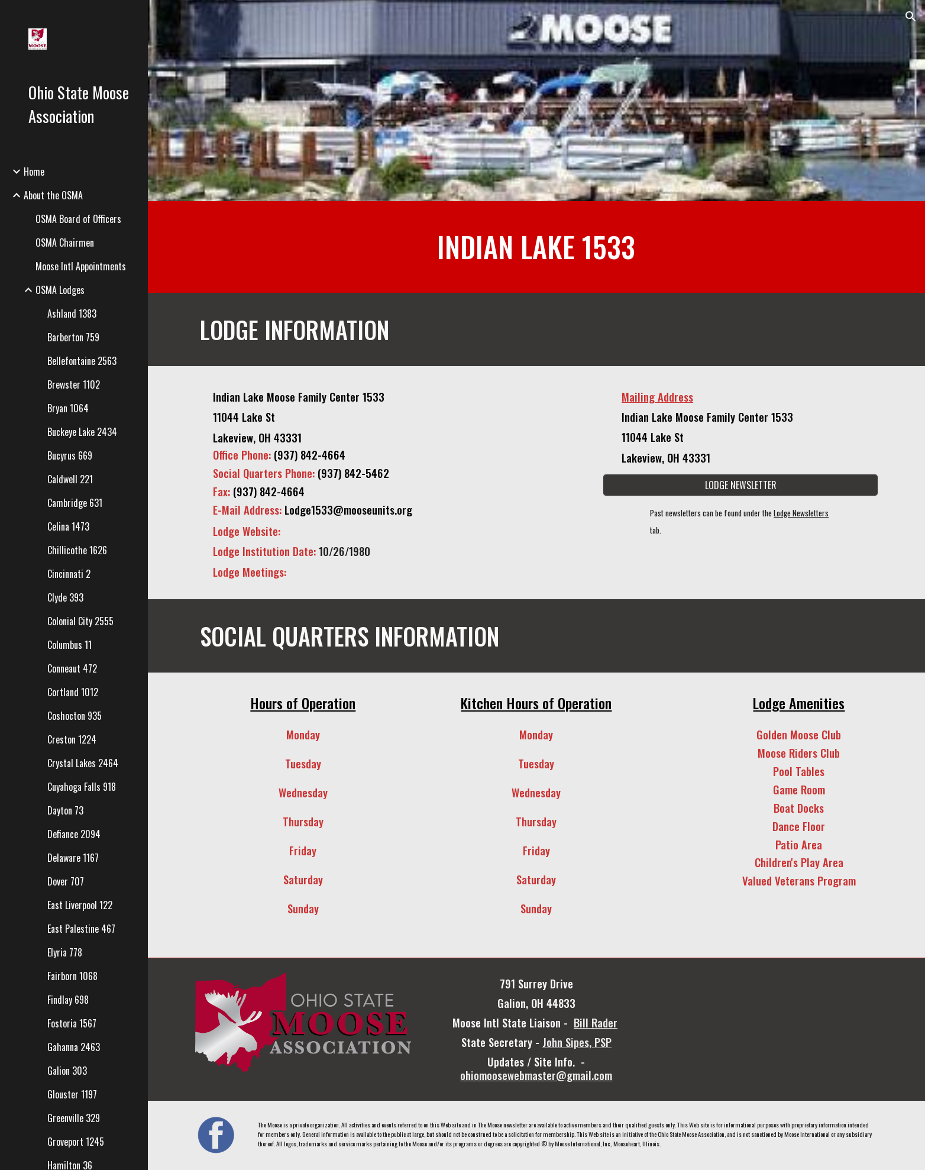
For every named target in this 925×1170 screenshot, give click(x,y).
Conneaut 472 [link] (72, 668)
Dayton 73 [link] (65, 810)
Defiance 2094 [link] (74, 834)
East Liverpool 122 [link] (79, 905)
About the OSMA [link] (53, 195)
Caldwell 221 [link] (70, 479)
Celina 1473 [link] (68, 526)
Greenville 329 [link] (73, 1118)
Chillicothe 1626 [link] (77, 550)
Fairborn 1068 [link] (72, 976)
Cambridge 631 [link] (74, 503)
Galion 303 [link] (67, 1071)
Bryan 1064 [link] (68, 408)
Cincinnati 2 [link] (68, 574)
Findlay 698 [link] (68, 1000)
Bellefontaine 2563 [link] (82, 361)
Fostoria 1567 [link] (71, 1023)
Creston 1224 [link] (71, 739)
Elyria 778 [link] (64, 952)
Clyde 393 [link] (65, 597)
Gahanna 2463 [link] (73, 1047)
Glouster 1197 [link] (72, 1094)
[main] (536, 247)
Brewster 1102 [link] (73, 384)
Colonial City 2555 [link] (80, 621)
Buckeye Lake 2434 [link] (82, 432)
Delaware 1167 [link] (73, 858)
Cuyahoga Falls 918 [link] (81, 787)
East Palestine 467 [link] (81, 929)
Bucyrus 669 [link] (69, 455)
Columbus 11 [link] (69, 645)
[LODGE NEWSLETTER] (740, 485)
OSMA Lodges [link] (60, 290)
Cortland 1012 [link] (72, 692)
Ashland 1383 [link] (71, 313)
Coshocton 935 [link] (74, 716)
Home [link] (34, 171)
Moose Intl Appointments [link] (80, 266)
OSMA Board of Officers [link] (78, 219)
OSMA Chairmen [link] (64, 242)
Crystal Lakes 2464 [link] (82, 763)
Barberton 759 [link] (73, 337)
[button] (911, 16)
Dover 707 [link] (65, 881)
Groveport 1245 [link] (75, 1142)
